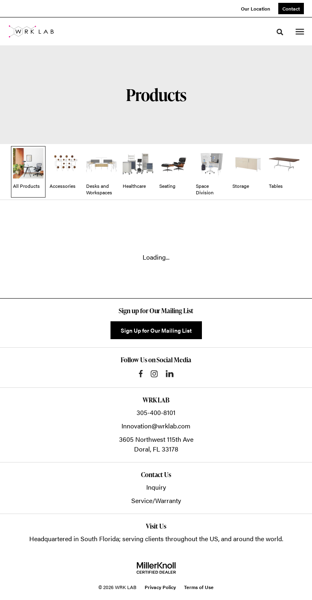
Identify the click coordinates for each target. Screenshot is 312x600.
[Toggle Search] (280, 32)
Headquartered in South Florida (74, 538)
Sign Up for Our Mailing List (156, 330)
